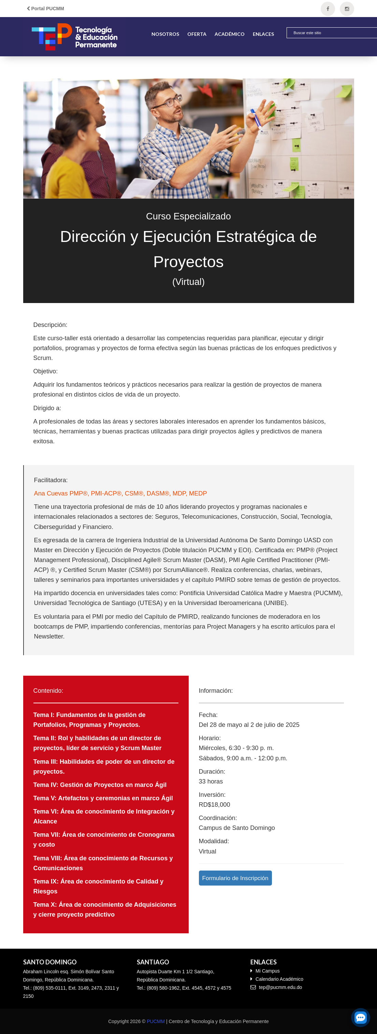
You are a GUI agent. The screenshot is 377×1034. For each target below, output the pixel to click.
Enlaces (263, 34)
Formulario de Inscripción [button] (235, 878)
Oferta (196, 34)
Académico (230, 34)
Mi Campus (265, 971)
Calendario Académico (276, 979)
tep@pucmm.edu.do (276, 987)
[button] (358, 33)
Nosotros (165, 34)
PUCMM (156, 1021)
